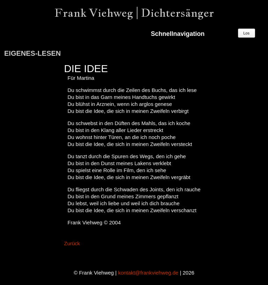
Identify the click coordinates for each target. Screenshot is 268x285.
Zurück (72, 243)
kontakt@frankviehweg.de (148, 273)
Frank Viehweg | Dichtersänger (134, 12)
